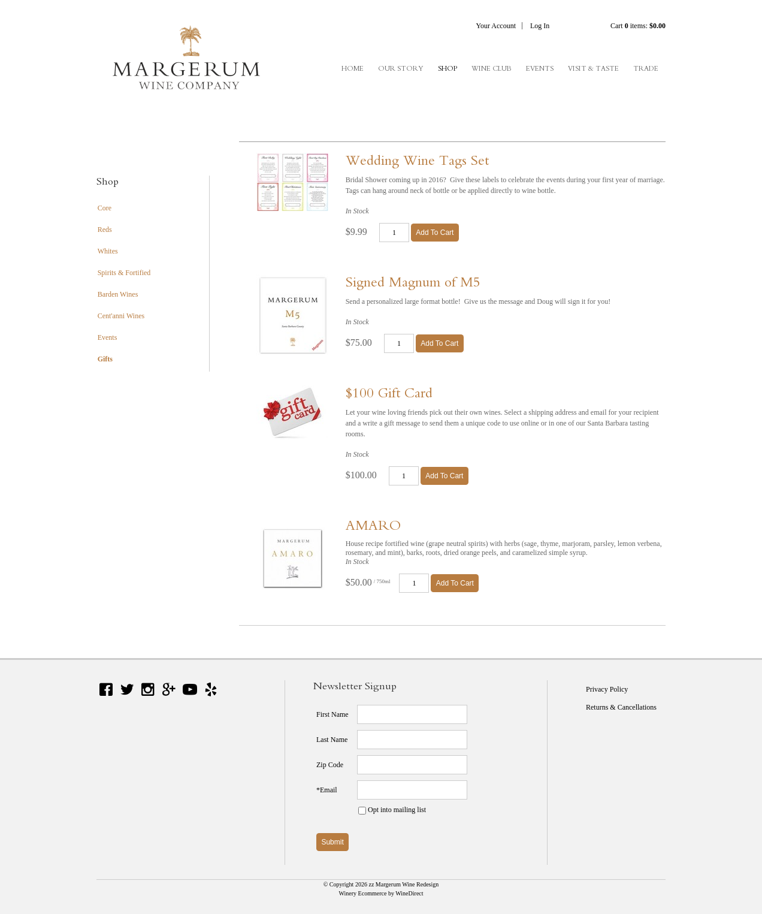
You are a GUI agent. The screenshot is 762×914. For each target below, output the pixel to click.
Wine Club (491, 68)
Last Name (331, 739)
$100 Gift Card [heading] (389, 392)
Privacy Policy (607, 689)
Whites (108, 251)
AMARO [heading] (373, 525)
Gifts (105, 359)
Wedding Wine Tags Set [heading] (417, 160)
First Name (332, 714)
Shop (447, 68)
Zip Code (329, 765)
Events (540, 68)
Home (352, 68)
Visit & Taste (593, 68)
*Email (326, 790)
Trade (645, 68)
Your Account (496, 26)
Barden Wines (118, 294)
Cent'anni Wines (121, 316)
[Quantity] (394, 232)
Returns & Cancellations (621, 707)
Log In (539, 26)
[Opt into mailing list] (362, 811)
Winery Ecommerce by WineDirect (380, 893)
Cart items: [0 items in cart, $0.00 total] (638, 26)
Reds (105, 229)
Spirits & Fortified (124, 273)
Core (104, 208)
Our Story (401, 68)
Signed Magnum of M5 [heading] (413, 281)
